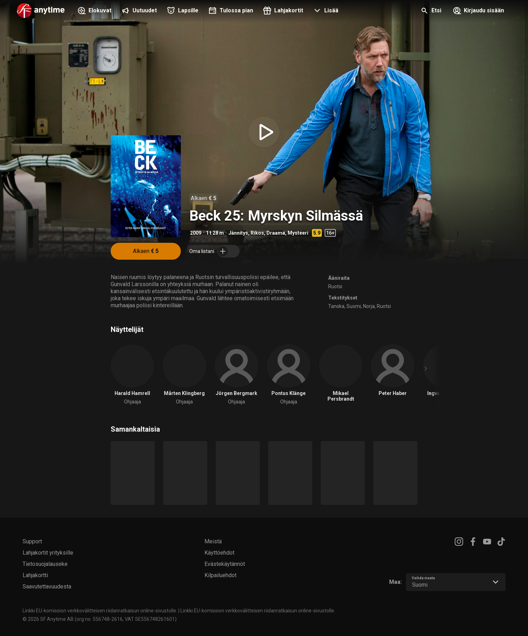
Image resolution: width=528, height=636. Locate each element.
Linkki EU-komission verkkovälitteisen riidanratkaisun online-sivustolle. (100, 610)
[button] (325, 11)
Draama (275, 233)
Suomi (353, 306)
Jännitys (238, 233)
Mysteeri (298, 233)
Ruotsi (335, 286)
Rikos (257, 233)
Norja (369, 306)
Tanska (336, 306)
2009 (195, 233)
